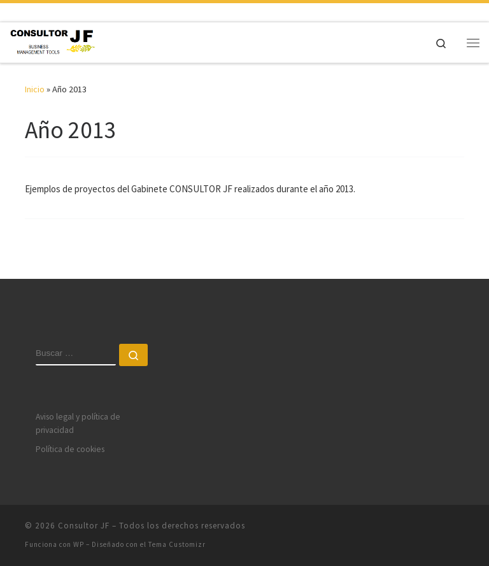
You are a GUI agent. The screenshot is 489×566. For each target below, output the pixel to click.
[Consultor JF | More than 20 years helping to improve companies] (53, 41)
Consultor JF (84, 525)
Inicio (35, 89)
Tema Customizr (177, 544)
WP (78, 544)
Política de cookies (70, 449)
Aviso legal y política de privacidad (78, 423)
